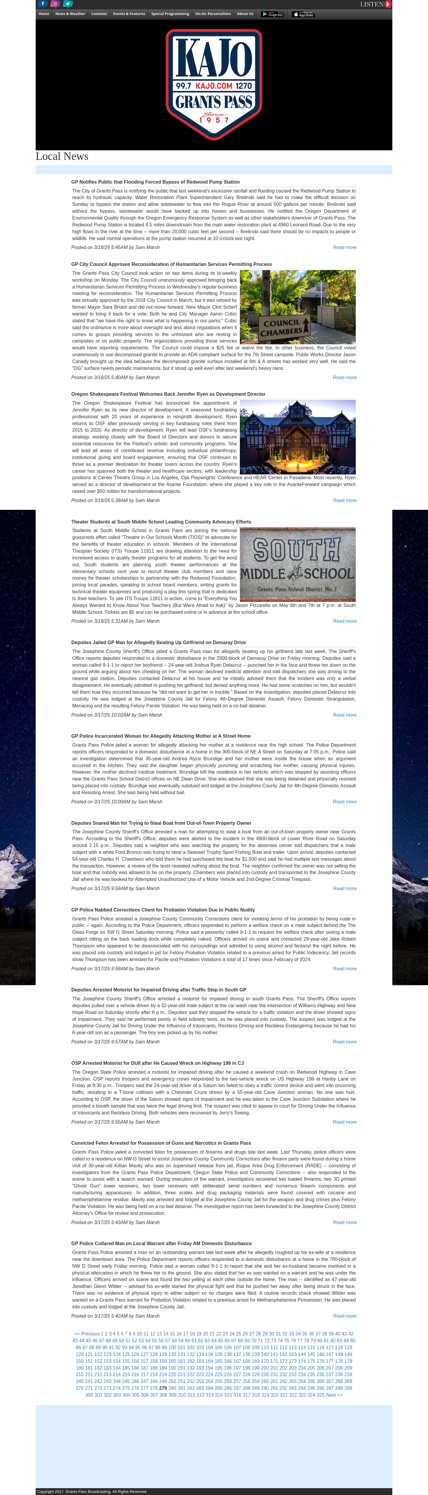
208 (339, 1368)
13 (159, 1333)
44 (81, 1340)
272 (98, 1388)
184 (117, 1368)
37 (318, 1333)
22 (218, 1333)
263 (293, 1381)
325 (321, 1395)
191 (182, 1368)
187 (145, 1368)
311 (191, 1395)
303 (117, 1395)
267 (330, 1381)
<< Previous (87, 1333)
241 (89, 1381)
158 (154, 1361)
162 (191, 1361)
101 (182, 1347)
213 (107, 1374)
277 (145, 1388)
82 (333, 1340)
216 (135, 1374)
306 (145, 1395)
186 (135, 1368)
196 (228, 1368)
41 (344, 1333)
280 (172, 1388)
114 (302, 1347)
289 (256, 1388)
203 (293, 1368)
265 (311, 1381)
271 (89, 1388)
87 (85, 1347)
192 (191, 1368)
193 (200, 1368)
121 (89, 1354)
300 (89, 1395)
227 (237, 1374)
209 (348, 1368)
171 (274, 1361)
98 (157, 1347)
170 (265, 1361)
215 (126, 1374)
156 (135, 1361)
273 (107, 1388)
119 (348, 1347)
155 (126, 1361)
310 (182, 1395)
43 (75, 1340)
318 (256, 1395)
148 (339, 1354)
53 (141, 1340)
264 (302, 1381)
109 (256, 1347)
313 (210, 1395)
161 (182, 1361)
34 (298, 1333)
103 (200, 1347)
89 (98, 1347)
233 (293, 1374)
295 (311, 1388)
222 (191, 1374)
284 (209, 1388)
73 (273, 1340)
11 (146, 1333)
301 (99, 1395)
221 (182, 1374)
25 (238, 1333)
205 (311, 1368)
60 (187, 1340)
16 (179, 1333)
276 (135, 1388)
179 (348, 1361)
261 (274, 1381)
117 (330, 1347)
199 (256, 1368)
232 (283, 1374)
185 (126, 1368)
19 (199, 1333)
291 (274, 1388)
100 (172, 1347)
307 (154, 1395)
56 (161, 1340)
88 (91, 1347)
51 (128, 1340)
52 (134, 1340)
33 (291, 1333)
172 (283, 1361)
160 (172, 1361)
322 (293, 1395)
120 (80, 1354)
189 (163, 1368)
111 (274, 1347)
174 (302, 1361)
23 (225, 1333)
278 (154, 1388)
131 (182, 1354)
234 (302, 1374)
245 (126, 1381)
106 (228, 1347)
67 (234, 1340)
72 (267, 1340)
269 (348, 1381)
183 (107, 1368)
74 (280, 1340)
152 (98, 1361)
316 (237, 1395)
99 (164, 1347)
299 (348, 1388)
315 (228, 1395)
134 (209, 1354)
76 (293, 1340)
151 (89, 1361)
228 (247, 1374)
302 (108, 1395)
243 (107, 1381)
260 (265, 1381)
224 (209, 1374)
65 (220, 1340)
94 (131, 1347)
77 (300, 1340)
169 (256, 1361)
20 (205, 1333)
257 (237, 1381)
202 (283, 1368)
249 (163, 1381)
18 (192, 1333)
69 (247, 1340)
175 (311, 1361)
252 (191, 1381)
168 (247, 1361)
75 (286, 1340)
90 (105, 1347)
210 (80, 1374)
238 (339, 1374)
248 (154, 1381)
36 (311, 1333)
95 (138, 1347)
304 (126, 1395)
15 (172, 1333)
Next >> (334, 1395)
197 (237, 1368)
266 (321, 1381)
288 (247, 1388)
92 (118, 1347)
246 (135, 1381)
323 (302, 1395)
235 (311, 1374)
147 (330, 1354)
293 (293, 1388)
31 (278, 1333)
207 (330, 1368)
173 (293, 1361)
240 (80, 1381)
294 (302, 1388)
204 (302, 1368)
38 (324, 1333)
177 (330, 1361)
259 (256, 1381)
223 (200, 1374)
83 (339, 1340)
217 (145, 1374)
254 (209, 1381)
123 (107, 1354)
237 (330, 1374)
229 (256, 1374)
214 (117, 1374)
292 (283, 1388)
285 (219, 1388)
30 (271, 1333)
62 (201, 1340)
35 (304, 1333)
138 (247, 1354)
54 (148, 1340)
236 (321, 1374)
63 (207, 1340)
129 (163, 1354)
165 (219, 1361)
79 (313, 1340)
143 (293, 1354)
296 (321, 1388)
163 (200, 1361)
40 (338, 1333)
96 (144, 1347)
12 (152, 1333)
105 (219, 1347)
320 (274, 1395)
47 (101, 1340)
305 (136, 1395)
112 (283, 1347)
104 (209, 1347)
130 (172, 1354)
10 (139, 1333)
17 (185, 1333)
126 (135, 1354)
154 (117, 1361)
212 (98, 1374)
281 (182, 1388)
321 (284, 1395)
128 (154, 1354)
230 (265, 1374)
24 (232, 1333)
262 (283, 1381)
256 (228, 1381)
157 (145, 1361)
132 (191, 1354)
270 (80, 1388)
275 (126, 1388)
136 (228, 1354)
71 (260, 1340)
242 (98, 1381)
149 (348, 1354)
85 (352, 1340)
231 (274, 1374)
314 (219, 1395)
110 (265, 1347)
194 (209, 1368)
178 (339, 1361)
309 (173, 1395)
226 (228, 1374)
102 (191, 1347)
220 (172, 1374)
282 (191, 1388)
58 (174, 1340)
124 (117, 1354)
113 (293, 1347)
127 (145, 1354)
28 (258, 1333)
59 (181, 1340)
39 (331, 1333)
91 (111, 1347)
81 (326, 1340)
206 (321, 1368)
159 (163, 1361)
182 (98, 1368)
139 (256, 1354)
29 (265, 1333)
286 (228, 1388)
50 (121, 1340)
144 (302, 1354)
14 (166, 1333)
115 (311, 1347)
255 (219, 1381)
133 (200, 1354)
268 (339, 1381)
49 (114, 1340)
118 (339, 1347)
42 (351, 1333)
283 (200, 1388)
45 (88, 1340)
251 (182, 1381)
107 (237, 1347)
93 (125, 1347)
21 (212, 1333)
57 (167, 1340)
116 (321, 1347)
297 (330, 1388)
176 (321, 1361)
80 (319, 1340)
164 (209, 1361)
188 (154, 1368)
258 (247, 1381)
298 (339, 1388)
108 (247, 1347)
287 (237, 1388)
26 (245, 1333)
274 (117, 1388)
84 (346, 1340)
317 (247, 1395)
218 (154, 1374)
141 (274, 1354)
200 (265, 1368)
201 (274, 1368)
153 (107, 1361)
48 (108, 1340)
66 (227, 1340)
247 (145, 1381)
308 (163, 1395)
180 (80, 1368)
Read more (345, 247)
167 (237, 1361)
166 (228, 1361)
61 (194, 1340)
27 (251, 1333)
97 (151, 1347)
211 (89, 1374)
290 (265, 1388)
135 (219, 1354)
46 (95, 1340)
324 (312, 1395)
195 (219, 1368)
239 (348, 1374)
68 (240, 1340)
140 (265, 1354)
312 (200, 1395)
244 (117, 1381)
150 (80, 1361)
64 (214, 1340)
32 (285, 1333)
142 (283, 1354)
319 (265, 1395)
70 (254, 1340)
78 (306, 1340)
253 (200, 1381)
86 (78, 1347)
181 (89, 1368)
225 (219, 1374)
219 (163, 1374)
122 (98, 1354)
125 (126, 1354)
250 (172, 1381)
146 (321, 1354)
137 (237, 1354)
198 (247, 1368)
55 (154, 1340)
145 (311, 1354)
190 (172, 1368)
